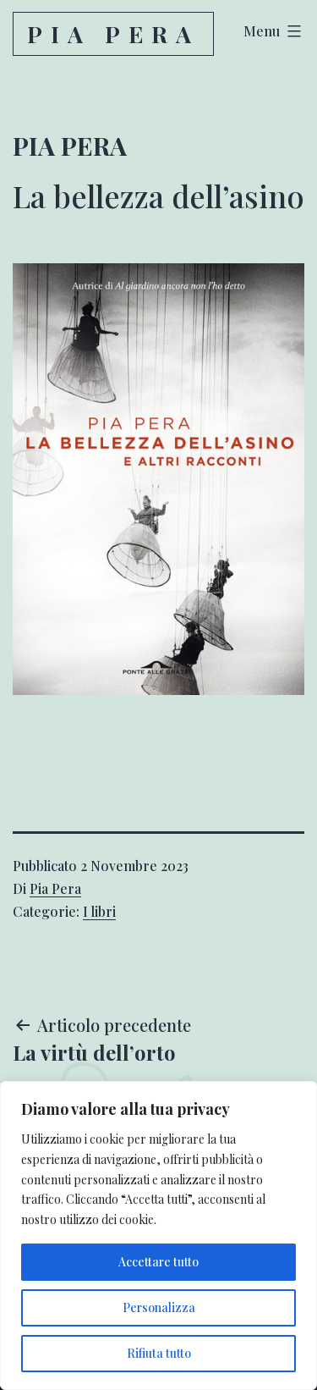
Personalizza (159, 1307)
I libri (99, 911)
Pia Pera (113, 34)
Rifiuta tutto (159, 1353)
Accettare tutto (158, 1262)
